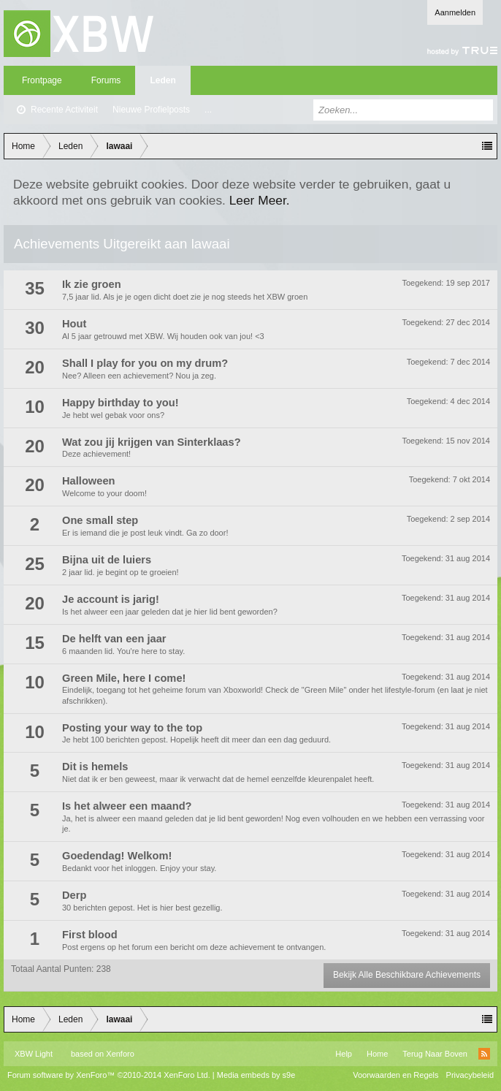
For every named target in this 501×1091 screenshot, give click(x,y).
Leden (162, 80)
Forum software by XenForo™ (108, 1075)
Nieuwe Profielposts (151, 109)
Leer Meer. (259, 200)
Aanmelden (455, 12)
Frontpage (42, 80)
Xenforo (120, 1053)
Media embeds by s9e (256, 1075)
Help (343, 1053)
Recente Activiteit (64, 109)
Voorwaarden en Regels (395, 1075)
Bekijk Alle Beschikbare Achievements (407, 975)
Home (377, 1053)
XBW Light (34, 1053)
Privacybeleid (470, 1075)
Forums (106, 80)
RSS (484, 1054)
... (208, 109)
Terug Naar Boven (434, 1053)
